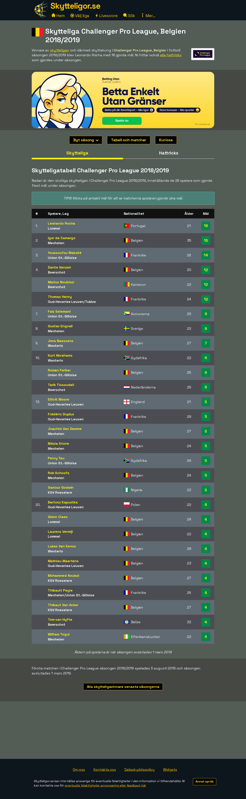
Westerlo (55, 345)
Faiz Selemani (59, 311)
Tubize (90, 301)
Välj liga (79, 15)
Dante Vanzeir (59, 267)
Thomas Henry (60, 296)
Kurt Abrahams (60, 355)
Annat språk (204, 781)
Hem (58, 15)
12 (206, 269)
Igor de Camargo (62, 238)
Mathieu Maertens (63, 561)
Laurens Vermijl (60, 531)
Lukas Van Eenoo (62, 546)
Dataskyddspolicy (139, 769)
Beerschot (56, 272)
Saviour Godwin (61, 487)
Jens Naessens (60, 341)
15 (206, 240)
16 (206, 225)
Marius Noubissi (61, 282)
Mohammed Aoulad (63, 575)
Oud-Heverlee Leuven (66, 301)
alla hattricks (171, 55)
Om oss (79, 769)
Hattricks (168, 153)
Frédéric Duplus (61, 414)
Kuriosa (166, 139)
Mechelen (56, 243)
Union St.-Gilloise (62, 257)
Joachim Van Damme (65, 428)
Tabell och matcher (128, 139)
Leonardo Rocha (61, 223)
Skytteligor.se (75, 6)
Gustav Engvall (60, 326)
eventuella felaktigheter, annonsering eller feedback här (105, 785)
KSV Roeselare (60, 492)
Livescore (106, 15)
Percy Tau (56, 458)
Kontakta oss (104, 769)
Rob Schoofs (58, 473)
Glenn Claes (58, 517)
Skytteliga (77, 153)
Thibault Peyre (60, 590)
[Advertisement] (123, 730)
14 (206, 255)
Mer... (148, 15)
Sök (129, 15)
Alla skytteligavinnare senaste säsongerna (123, 686)
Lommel (54, 228)
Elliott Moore (58, 399)
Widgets (170, 769)
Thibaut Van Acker (63, 605)
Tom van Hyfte (60, 619)
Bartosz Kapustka (63, 502)
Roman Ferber (59, 370)
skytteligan (59, 50)
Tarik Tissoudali (61, 385)
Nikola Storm (58, 443)
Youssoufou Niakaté (64, 252)
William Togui (59, 634)
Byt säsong (86, 139)
